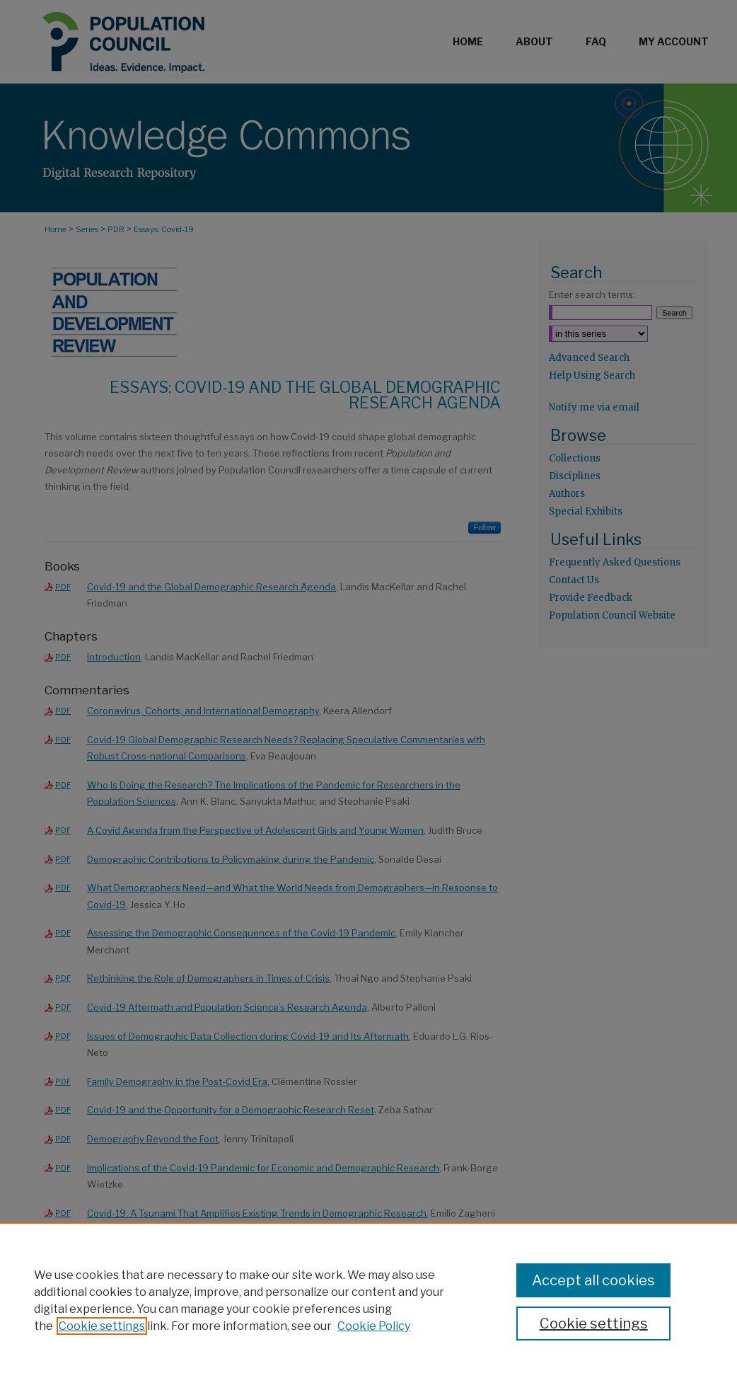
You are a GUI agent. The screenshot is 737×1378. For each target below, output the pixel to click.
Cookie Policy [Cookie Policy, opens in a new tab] (373, 1326)
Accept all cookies (593, 1280)
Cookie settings (102, 1326)
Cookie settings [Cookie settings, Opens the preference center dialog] (594, 1323)
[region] (368, 1300)
